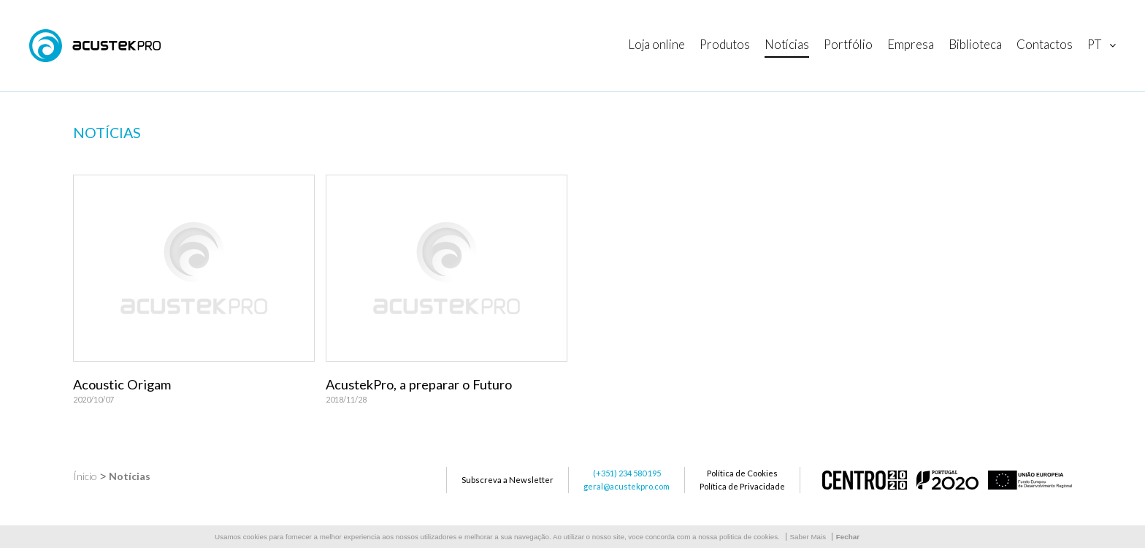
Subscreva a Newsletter (508, 479)
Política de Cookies (742, 473)
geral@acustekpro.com (626, 486)
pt (1094, 44)
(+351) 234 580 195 (627, 473)
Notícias (129, 476)
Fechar (847, 537)
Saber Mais (808, 537)
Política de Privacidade (742, 486)
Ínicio (85, 476)
